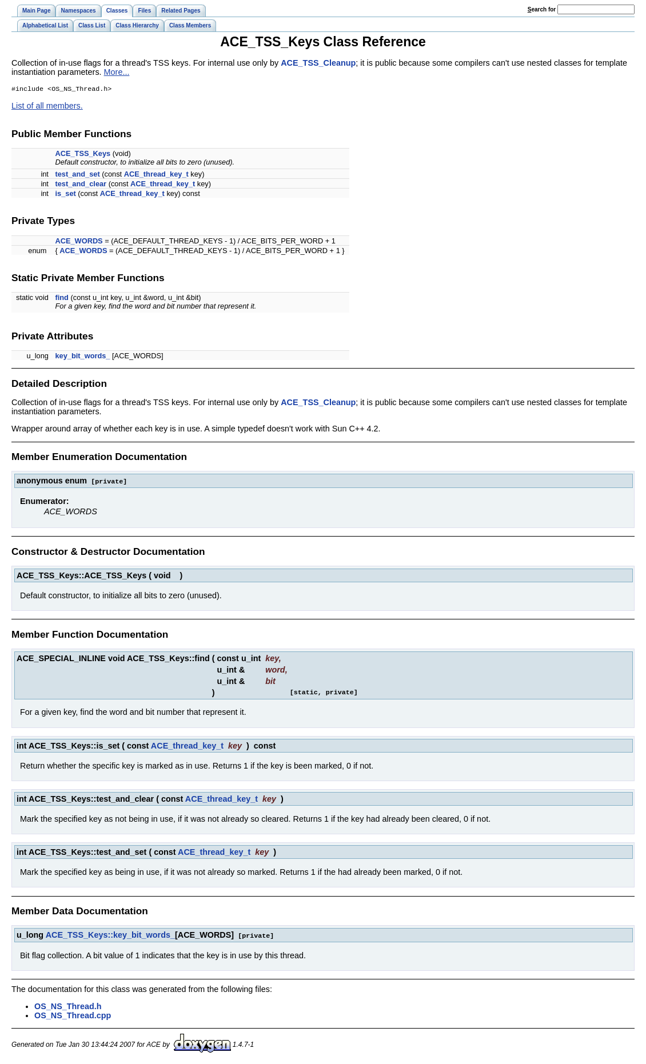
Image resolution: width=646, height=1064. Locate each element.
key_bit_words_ (82, 357)
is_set (65, 194)
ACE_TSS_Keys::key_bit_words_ (110, 935)
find (61, 298)
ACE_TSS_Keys (82, 154)
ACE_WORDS (78, 242)
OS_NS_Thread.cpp (72, 1015)
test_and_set (77, 175)
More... (117, 72)
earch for (541, 9)
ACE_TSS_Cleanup (318, 62)
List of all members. (47, 106)
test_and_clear (80, 185)
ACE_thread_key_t (156, 175)
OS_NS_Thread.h (68, 1006)
